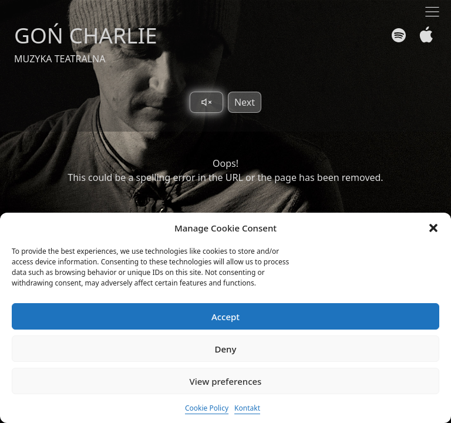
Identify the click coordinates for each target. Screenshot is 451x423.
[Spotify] (399, 35)
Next (244, 102)
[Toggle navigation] (432, 12)
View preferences (226, 381)
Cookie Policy (206, 408)
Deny (226, 349)
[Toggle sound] (206, 102)
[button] (433, 228)
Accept (225, 317)
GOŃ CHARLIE (85, 35)
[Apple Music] (423, 35)
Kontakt (247, 408)
